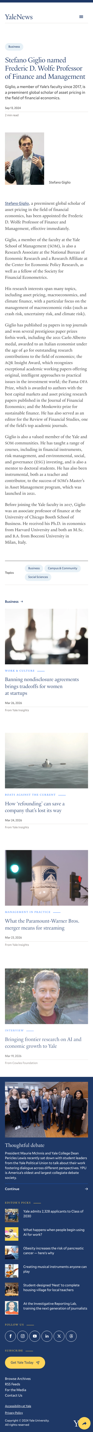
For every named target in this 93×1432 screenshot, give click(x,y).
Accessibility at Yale (18, 1406)
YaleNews (19, 17)
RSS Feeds (12, 1384)
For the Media (15, 1389)
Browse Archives (18, 1378)
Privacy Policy (14, 1413)
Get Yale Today (25, 1362)
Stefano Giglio (17, 207)
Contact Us (13, 1395)
